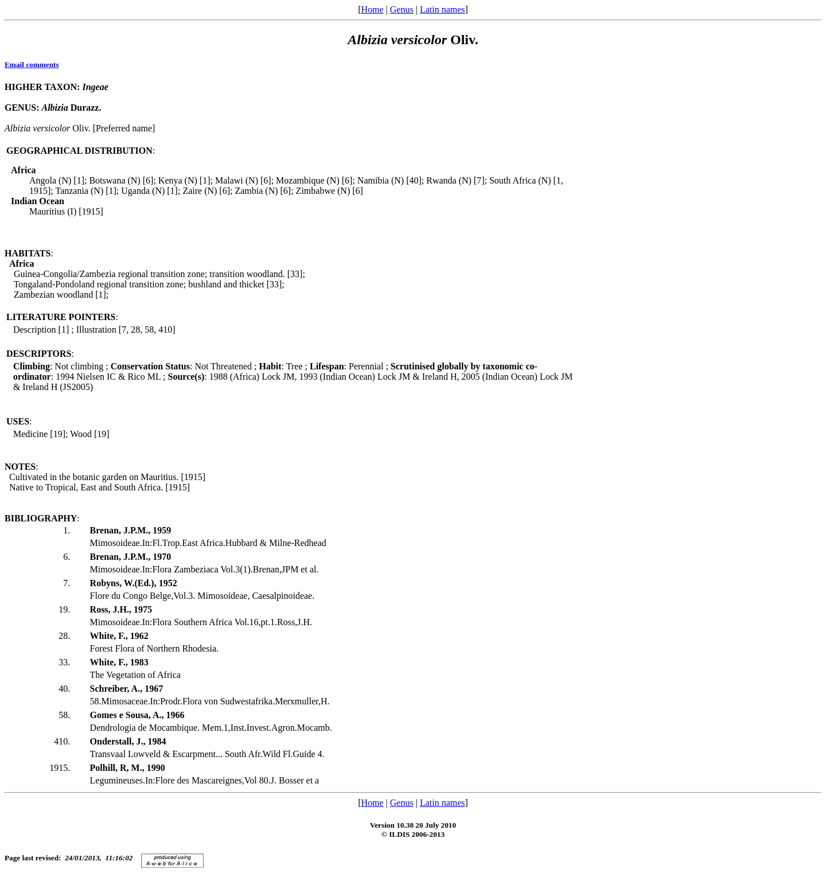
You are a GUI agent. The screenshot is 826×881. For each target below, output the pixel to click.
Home (372, 9)
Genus (402, 9)
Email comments (32, 64)
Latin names (442, 9)
